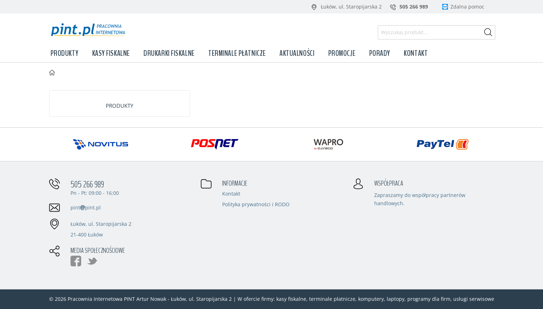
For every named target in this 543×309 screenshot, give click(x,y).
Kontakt (416, 53)
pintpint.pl (86, 207)
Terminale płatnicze (237, 53)
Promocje (341, 53)
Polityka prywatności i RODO (255, 205)
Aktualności (297, 53)
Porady (379, 53)
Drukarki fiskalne (169, 53)
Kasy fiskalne (111, 53)
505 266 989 (87, 185)
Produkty (64, 53)
